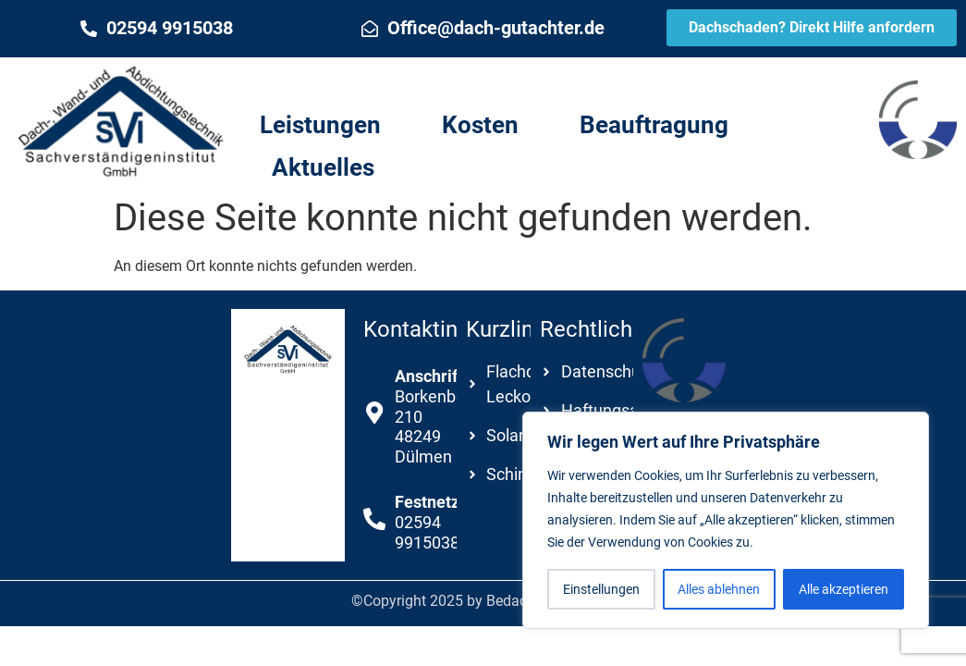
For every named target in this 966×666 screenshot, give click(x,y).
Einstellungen (601, 589)
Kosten (480, 125)
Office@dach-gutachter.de (496, 28)
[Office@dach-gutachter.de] (369, 28)
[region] (725, 521)
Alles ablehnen (720, 589)
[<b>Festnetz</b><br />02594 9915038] (374, 519)
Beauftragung (654, 125)
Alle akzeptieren (843, 589)
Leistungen (320, 125)
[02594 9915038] (88, 28)
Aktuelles (323, 167)
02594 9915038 (169, 28)
